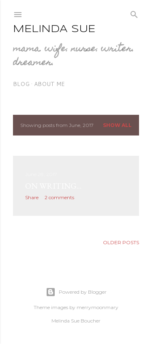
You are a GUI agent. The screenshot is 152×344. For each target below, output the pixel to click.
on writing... (53, 186)
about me (49, 84)
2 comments (59, 197)
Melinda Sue (54, 29)
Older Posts (121, 242)
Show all (117, 125)
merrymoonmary (97, 307)
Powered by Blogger (76, 292)
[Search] (134, 13)
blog (21, 84)
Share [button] (32, 197)
